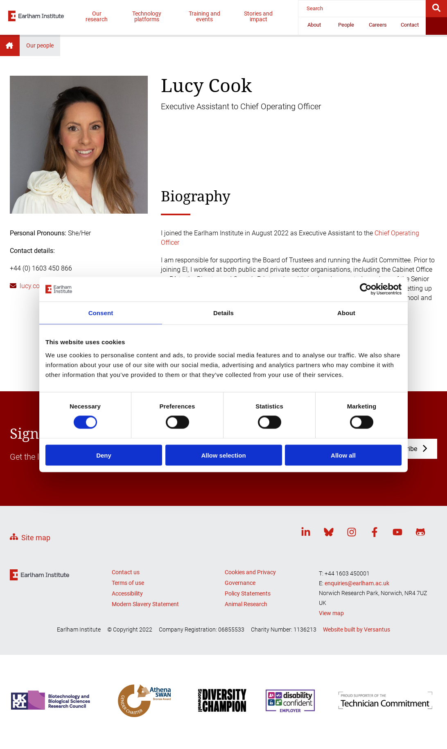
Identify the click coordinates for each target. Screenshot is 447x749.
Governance (240, 583)
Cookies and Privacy (250, 572)
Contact (410, 25)
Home (10, 45)
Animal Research (246, 604)
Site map (35, 537)
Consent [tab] (100, 312)
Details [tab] (223, 312)
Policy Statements (248, 593)
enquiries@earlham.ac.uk (357, 583)
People (346, 25)
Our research (97, 16)
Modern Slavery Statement (145, 604)
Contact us (126, 572)
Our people (40, 45)
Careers (378, 25)
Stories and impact (258, 16)
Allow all (343, 454)
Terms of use (128, 583)
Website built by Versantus (356, 629)
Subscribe (402, 449)
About (314, 25)
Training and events (204, 16)
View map (331, 613)
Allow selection (223, 454)
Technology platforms (146, 16)
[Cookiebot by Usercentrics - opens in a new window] (366, 289)
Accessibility (127, 593)
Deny (103, 454)
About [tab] (346, 312)
